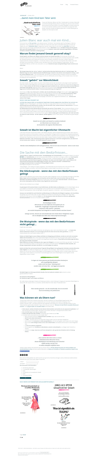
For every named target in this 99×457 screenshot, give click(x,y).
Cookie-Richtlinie (32, 452)
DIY (24, 373)
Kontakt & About (74, 4)
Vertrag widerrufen (44, 452)
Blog (67, 4)
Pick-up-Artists (32, 43)
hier (58, 313)
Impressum (20, 452)
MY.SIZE (53, 347)
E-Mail (22, 361)
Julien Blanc (66, 46)
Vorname (22, 363)
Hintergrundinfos (28, 375)
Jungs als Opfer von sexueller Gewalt (36, 306)
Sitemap (37, 452)
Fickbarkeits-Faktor (33, 46)
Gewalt (24, 434)
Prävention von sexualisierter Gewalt (32, 372)
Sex (24, 370)
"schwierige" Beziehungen (30, 369)
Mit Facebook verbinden (24, 351)
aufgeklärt (23, 15)
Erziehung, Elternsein (29, 367)
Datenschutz (25, 452)
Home (61, 4)
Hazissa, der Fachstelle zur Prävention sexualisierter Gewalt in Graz (63, 349)
